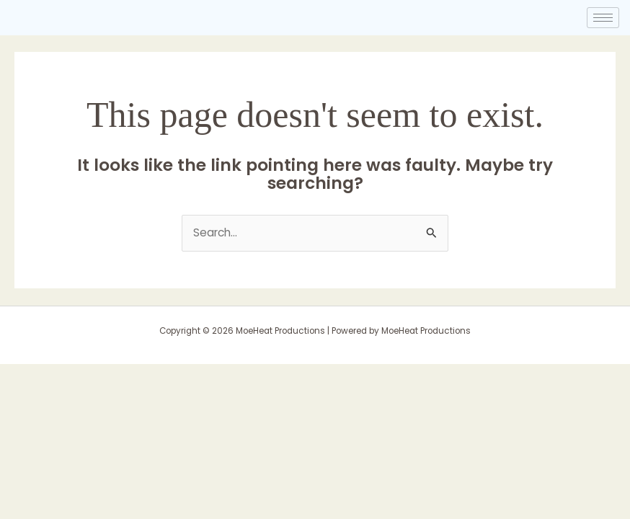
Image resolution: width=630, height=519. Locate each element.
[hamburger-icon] (603, 17)
